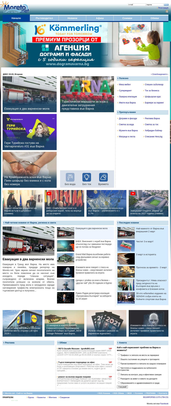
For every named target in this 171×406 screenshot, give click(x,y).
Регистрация (163, 8)
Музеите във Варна (127, 130)
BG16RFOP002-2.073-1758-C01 (155, 397)
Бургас (30, 397)
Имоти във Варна (126, 103)
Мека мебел (124, 84)
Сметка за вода (125, 124)
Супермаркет (124, 90)
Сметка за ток (150, 124)
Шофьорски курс (152, 96)
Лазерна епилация (127, 96)
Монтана (52, 397)
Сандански (64, 397)
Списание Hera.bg (152, 136)
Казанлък (41, 397)
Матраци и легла (126, 136)
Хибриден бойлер (152, 130)
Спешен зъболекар (153, 84)
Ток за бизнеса (151, 90)
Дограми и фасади (127, 118)
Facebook (164, 404)
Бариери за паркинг (153, 103)
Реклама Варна (151, 118)
